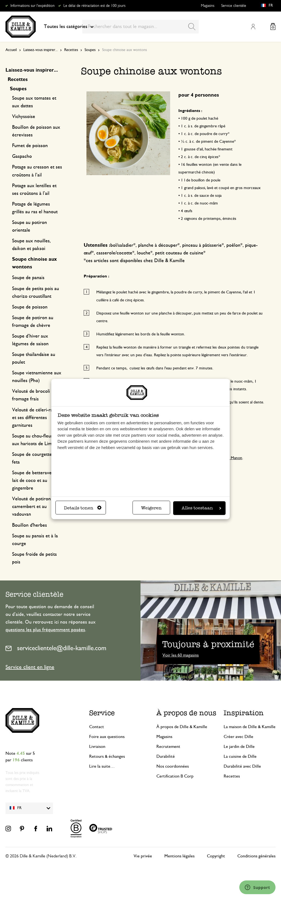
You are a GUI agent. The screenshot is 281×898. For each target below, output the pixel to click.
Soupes (90, 50)
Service (102, 713)
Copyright (216, 856)
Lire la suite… (102, 766)
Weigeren (151, 508)
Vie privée (143, 856)
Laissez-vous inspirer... (40, 50)
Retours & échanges (107, 756)
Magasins (207, 6)
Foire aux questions (107, 736)
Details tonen (83, 508)
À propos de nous (186, 713)
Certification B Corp (174, 776)
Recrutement (168, 746)
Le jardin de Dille (239, 746)
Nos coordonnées (172, 766)
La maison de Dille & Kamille (250, 727)
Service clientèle (233, 6)
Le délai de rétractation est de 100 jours (94, 6)
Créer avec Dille (238, 736)
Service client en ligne (29, 667)
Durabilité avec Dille (242, 766)
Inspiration (244, 713)
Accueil (11, 50)
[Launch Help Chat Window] (257, 887)
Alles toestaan (201, 508)
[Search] (192, 26)
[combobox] (140, 26)
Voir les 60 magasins (180, 655)
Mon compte (253, 26)
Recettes (71, 50)
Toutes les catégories (69, 26)
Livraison (97, 746)
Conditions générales (256, 856)
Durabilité (165, 756)
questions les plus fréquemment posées (45, 629)
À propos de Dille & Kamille (181, 727)
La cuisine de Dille (240, 756)
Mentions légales (179, 856)
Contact (96, 727)
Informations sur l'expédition (32, 6)
